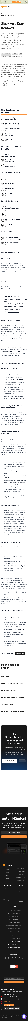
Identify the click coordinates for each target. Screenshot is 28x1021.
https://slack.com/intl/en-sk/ (17, 338)
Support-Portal (20, 868)
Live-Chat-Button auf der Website (13, 125)
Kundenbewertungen (7, 896)
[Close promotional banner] (26, 2)
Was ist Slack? (14, 676)
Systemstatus (21, 874)
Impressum (7, 903)
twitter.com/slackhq (10, 166)
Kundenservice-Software (14, 913)
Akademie (20, 895)
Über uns (7, 888)
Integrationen (7, 878)
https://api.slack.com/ (20, 304)
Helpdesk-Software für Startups (14, 931)
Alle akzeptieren (8, 1005)
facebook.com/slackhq (11, 161)
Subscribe (14, 982)
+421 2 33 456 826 (15, 938)
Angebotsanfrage (21, 880)
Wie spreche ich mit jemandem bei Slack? (14, 711)
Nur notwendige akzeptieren (12, 1008)
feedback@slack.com (11, 36)
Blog (21, 888)
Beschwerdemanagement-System (14, 925)
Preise (7, 872)
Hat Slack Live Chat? (14, 704)
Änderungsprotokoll (21, 877)
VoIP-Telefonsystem (14, 916)
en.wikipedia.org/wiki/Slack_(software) (15, 239)
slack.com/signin (16, 375)
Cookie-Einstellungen (10, 1011)
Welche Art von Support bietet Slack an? (14, 683)
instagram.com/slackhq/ (11, 156)
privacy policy (7, 1001)
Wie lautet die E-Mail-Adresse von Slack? (14, 697)
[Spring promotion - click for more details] (14, 2)
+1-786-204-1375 (14, 944)
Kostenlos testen (20, 653)
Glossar (21, 892)
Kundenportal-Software (14, 928)
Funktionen (7, 875)
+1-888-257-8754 (15, 941)
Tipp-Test (21, 901)
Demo (22, 761)
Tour (7, 881)
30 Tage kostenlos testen (9, 760)
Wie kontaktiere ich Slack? (14, 690)
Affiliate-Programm (7, 900)
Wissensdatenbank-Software (14, 910)
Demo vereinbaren (14, 837)
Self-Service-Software (14, 919)
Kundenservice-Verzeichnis (11, 13)
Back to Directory (7, 653)
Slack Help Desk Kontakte (7, 15)
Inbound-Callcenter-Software (14, 922)
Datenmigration (21, 871)
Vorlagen (21, 898)
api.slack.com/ (9, 135)
